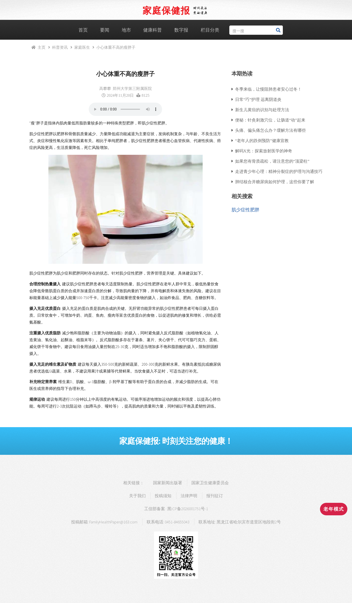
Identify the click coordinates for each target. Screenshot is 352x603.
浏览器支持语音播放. (125, 109)
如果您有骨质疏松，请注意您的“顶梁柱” (272, 161)
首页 (83, 30)
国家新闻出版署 (167, 482)
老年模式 (333, 509)
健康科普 (152, 30)
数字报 (181, 30)
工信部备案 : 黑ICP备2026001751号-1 (176, 508)
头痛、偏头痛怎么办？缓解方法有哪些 (270, 130)
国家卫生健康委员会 (210, 482)
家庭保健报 (166, 10)
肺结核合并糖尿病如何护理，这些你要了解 (274, 182)
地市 (126, 30)
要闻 (104, 30)
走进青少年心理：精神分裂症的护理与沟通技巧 (278, 171)
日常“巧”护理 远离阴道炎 (258, 99)
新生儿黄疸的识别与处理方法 (262, 110)
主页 (41, 47)
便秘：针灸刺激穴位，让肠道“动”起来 (270, 120)
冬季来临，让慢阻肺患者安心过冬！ (268, 89)
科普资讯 (60, 47)
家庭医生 (82, 47)
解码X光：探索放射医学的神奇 (263, 151)
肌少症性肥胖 (245, 210)
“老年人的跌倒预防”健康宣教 (262, 140)
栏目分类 (210, 30)
